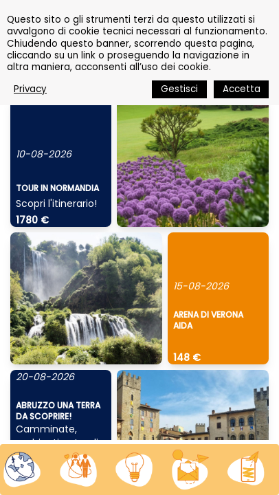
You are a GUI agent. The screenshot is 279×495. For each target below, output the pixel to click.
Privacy (30, 89)
